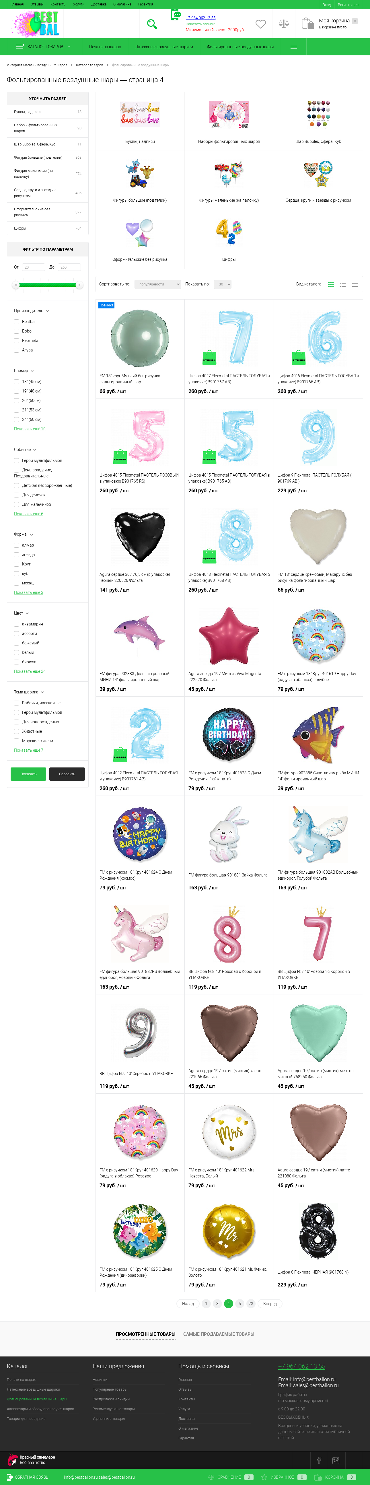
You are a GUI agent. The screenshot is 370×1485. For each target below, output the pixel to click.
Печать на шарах (105, 46)
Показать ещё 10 (30, 429)
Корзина (335, 1477)
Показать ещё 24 (30, 671)
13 (79, 112)
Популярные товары (110, 1389)
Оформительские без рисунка (32, 212)
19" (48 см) (32, 391)
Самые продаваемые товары (218, 1334)
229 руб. (292, 490)
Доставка (98, 4)
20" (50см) (31, 400)
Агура (27, 350)
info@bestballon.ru (314, 1379)
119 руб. (203, 987)
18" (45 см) (32, 381)
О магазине (122, 4)
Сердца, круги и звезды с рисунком (35, 193)
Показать (28, 774)
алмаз (28, 545)
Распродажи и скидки (111, 1399)
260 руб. (203, 391)
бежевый (30, 643)
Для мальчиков (36, 504)
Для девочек (33, 495)
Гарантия (145, 4)
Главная (17, 4)
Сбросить (67, 774)
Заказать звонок (200, 24)
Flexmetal (30, 340)
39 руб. (113, 689)
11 (79, 144)
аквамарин (32, 624)
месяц (28, 583)
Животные (32, 731)
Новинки (100, 1379)
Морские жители (37, 740)
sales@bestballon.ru (316, 1385)
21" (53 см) (32, 410)
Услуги (78, 4)
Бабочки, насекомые (41, 703)
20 (79, 128)
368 (78, 157)
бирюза (29, 662)
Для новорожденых (40, 722)
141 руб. (114, 590)
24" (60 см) (32, 419)
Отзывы (37, 4)
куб (25, 573)
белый (28, 652)
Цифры (20, 228)
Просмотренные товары (146, 1334)
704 (78, 228)
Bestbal (29, 321)
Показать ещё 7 (28, 750)
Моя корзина (338, 21)
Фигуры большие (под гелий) (38, 157)
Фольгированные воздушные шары (240, 46)
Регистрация (348, 5)
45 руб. (201, 689)
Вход (327, 5)
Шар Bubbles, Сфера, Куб (34, 144)
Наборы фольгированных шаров (35, 128)
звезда (28, 554)
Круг (26, 564)
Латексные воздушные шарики (164, 46)
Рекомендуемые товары (114, 1409)
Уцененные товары (109, 1418)
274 (78, 174)
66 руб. (113, 391)
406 (78, 193)
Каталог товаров (44, 46)
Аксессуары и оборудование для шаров (40, 1409)
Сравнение (231, 1477)
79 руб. (291, 689)
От (16, 267)
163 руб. (203, 888)
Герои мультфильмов (42, 460)
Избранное (284, 1477)
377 (78, 212)
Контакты (58, 4)
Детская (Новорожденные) (47, 485)
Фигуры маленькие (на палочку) (33, 173)
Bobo (27, 331)
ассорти (29, 633)
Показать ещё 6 (28, 514)
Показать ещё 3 (28, 592)
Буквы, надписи (27, 112)
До (51, 267)
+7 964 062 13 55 (301, 1366)
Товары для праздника (26, 1418)
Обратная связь (27, 1477)
